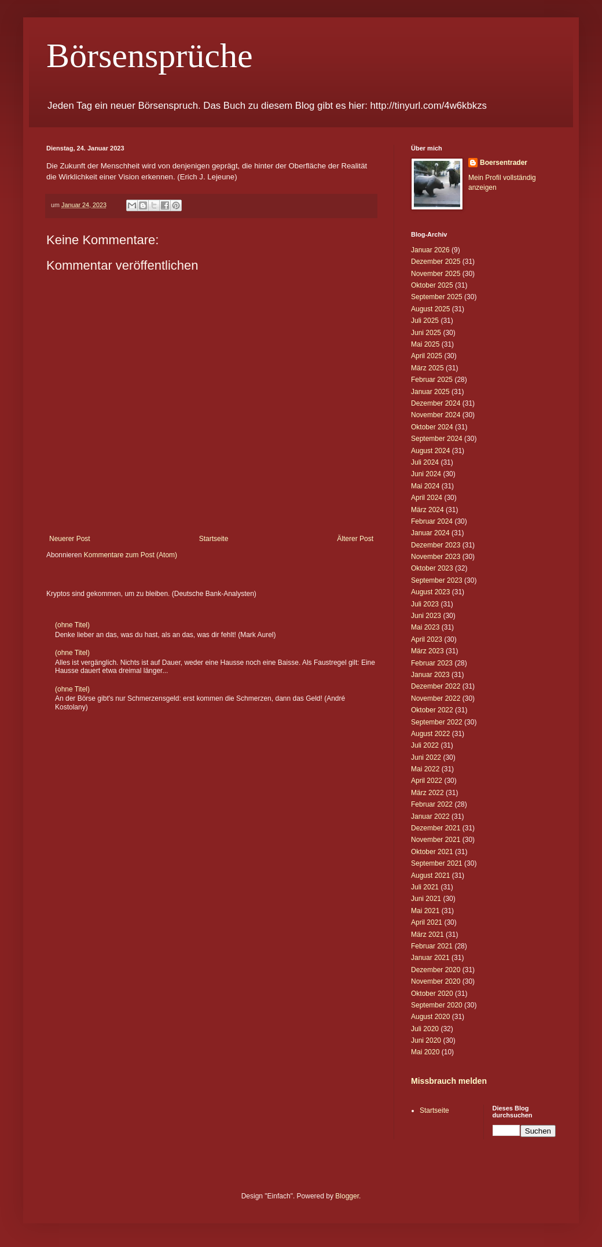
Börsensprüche (149, 55)
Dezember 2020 (435, 970)
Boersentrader (503, 163)
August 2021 (430, 875)
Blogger (347, 1196)
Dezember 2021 (435, 828)
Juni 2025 (426, 333)
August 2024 (430, 451)
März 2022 (427, 793)
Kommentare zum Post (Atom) (130, 555)
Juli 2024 (425, 462)
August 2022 (430, 734)
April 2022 (426, 781)
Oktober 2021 (432, 852)
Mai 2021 (425, 911)
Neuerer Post (69, 539)
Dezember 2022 (435, 686)
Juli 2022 (425, 745)
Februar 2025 (432, 380)
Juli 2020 (425, 1029)
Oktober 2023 (432, 568)
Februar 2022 (432, 804)
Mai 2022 (425, 769)
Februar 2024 (432, 521)
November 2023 (435, 557)
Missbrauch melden (449, 1081)
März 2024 (427, 510)
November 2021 (435, 840)
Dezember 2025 (435, 262)
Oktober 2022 (432, 710)
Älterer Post (355, 539)
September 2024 (436, 439)
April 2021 (426, 922)
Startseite (214, 539)
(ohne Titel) (72, 625)
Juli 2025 (425, 321)
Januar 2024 (430, 533)
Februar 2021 (432, 946)
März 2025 (427, 368)
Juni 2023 (426, 616)
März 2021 (427, 934)
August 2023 (430, 592)
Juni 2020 (426, 1040)
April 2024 (426, 498)
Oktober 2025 (432, 285)
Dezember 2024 (435, 403)
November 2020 (435, 981)
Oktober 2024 (432, 427)
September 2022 (436, 722)
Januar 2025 (430, 392)
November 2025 (435, 274)
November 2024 (435, 415)
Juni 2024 (426, 474)
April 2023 (426, 639)
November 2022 (435, 698)
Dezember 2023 (435, 545)
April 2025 (426, 356)
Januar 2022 (430, 816)
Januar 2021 (430, 958)
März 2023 (427, 651)
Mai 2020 (425, 1052)
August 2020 (430, 1017)
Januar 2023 (430, 675)
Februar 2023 (432, 663)
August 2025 (430, 309)
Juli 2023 (425, 604)
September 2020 (436, 1005)
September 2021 (436, 863)
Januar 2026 (430, 250)
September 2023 (436, 580)
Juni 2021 (426, 899)
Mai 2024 (425, 486)
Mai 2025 (425, 344)
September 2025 (436, 297)
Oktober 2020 (432, 993)
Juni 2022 (426, 757)
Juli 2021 (425, 887)
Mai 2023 (425, 627)
